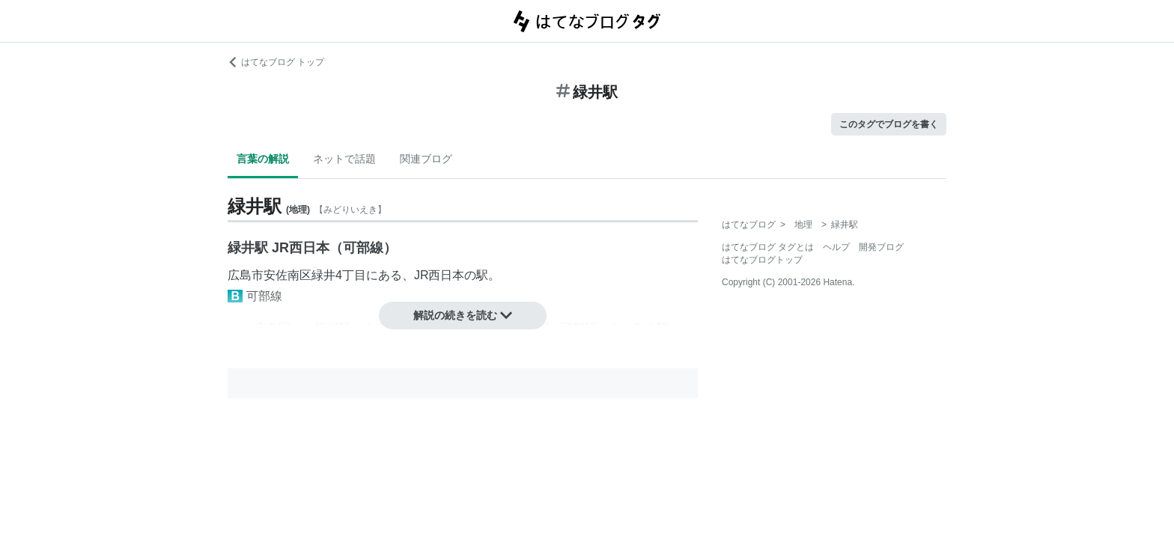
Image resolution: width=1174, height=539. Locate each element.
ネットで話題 (344, 159)
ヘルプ (836, 247)
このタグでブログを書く (888, 124)
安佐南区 (287, 275)
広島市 (246, 275)
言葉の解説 (263, 159)
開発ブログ (881, 247)
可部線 (264, 296)
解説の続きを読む (462, 315)
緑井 (323, 275)
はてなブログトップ (762, 260)
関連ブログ (426, 159)
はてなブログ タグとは (768, 247)
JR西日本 (439, 275)
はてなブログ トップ (276, 62)
